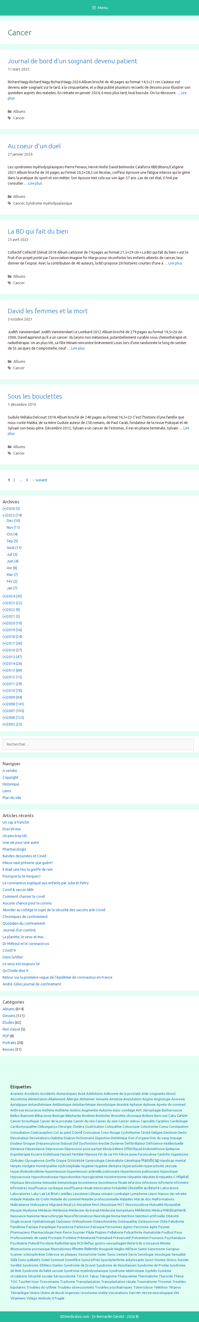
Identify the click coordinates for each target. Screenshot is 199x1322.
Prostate (55, 1238)
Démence (17, 1149)
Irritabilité (119, 1188)
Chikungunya (47, 1127)
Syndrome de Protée (153, 1265)
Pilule (90, 1232)
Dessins (9, 1016)
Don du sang (159, 1138)
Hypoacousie (20, 1177)
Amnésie (116, 1099)
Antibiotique (62, 1104)
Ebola (107, 1149)
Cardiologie (179, 1121)
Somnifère (73, 1260)
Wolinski (44, 1298)
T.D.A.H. (82, 1276)
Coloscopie (131, 1127)
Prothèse (70, 1238)
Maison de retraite (172, 1194)
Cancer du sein (107, 1121)
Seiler (101, 1254)
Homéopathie (46, 1166)
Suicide (183, 1260)
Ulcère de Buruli (52, 1293)
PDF (6, 1036)
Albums (19, 111)
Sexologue (162, 1254)
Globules (17, 1161)
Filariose (90, 1154)
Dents (182, 1133)
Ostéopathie (127, 1221)
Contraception (42, 1132)
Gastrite (163, 1154)
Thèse (179, 1276)
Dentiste (170, 1133)
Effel (128, 1149)
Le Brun (52, 1194)
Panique (32, 1227)
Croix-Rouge (110, 1133)
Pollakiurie (115, 1232)
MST (121, 1205)
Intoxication (102, 1188)
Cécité (146, 1132)
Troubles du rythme (41, 1287)
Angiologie (162, 1099)
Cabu (172, 1116)
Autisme (105, 1110)
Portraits (9, 1043)
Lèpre (152, 1194)
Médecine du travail (84, 1210)
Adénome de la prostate (122, 1094)
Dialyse (69, 1138)
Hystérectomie (115, 1177)
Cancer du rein (84, 1121)
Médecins (143, 1210)
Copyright (10, 777)
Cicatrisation (94, 1127)
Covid (77, 1132)
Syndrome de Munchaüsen (116, 1265)
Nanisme (33, 1216)
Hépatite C (167, 1177)
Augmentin (90, 1110)
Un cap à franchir (16, 822)
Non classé (11, 1029)
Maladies (126, 1199)
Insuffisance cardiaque (45, 1188)
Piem (58, 1232)
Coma (163, 1127)
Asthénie (62, 1110)
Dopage (176, 1138)
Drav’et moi (12, 829)
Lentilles (65, 1194)
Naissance (18, 1216)
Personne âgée (146, 1227)
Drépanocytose (48, 1143)
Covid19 (9, 950)
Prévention (140, 1238)
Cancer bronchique (24, 1121)
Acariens (17, 1094)
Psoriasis (157, 1238)
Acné (82, 1094)
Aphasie (136, 1105)
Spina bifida (90, 1260)
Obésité (172, 1216)
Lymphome (138, 1194)
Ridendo (91, 1249)
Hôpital (182, 1177)
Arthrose (17, 1110)
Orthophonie (82, 1221)
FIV (115, 1154)
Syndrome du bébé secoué (42, 1271)
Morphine (84, 1205)
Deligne (157, 1133)
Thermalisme (148, 1276)
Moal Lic (69, 1205)
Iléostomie (33, 1183)
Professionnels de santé (28, 1238)
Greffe (50, 1161)
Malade (16, 1199)
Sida (13, 1260)
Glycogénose (35, 1161)
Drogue (29, 1143)
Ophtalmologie (43, 1221)
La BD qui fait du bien (38, 231)
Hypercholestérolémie (27, 1171)
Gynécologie (95, 1160)
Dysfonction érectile (94, 1143)
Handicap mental (173, 1160)
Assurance (33, 1110)
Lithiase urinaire (101, 1194)
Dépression (55, 1149)
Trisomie (165, 1281)
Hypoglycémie (92, 1177)
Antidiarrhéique (84, 1105)
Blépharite (73, 1116)
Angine (147, 1099)
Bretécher (103, 1116)
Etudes (8, 1022)
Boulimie (88, 1116)
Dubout (66, 1143)
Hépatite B (150, 1177)
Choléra (78, 1127)
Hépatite (134, 1177)
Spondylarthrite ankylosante (122, 1260)
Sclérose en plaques (61, 1254)
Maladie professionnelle (100, 1199)
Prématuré (104, 1238)
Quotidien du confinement (24, 923)
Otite (164, 1221)
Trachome (67, 1282)
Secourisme (87, 1254)
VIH (176, 1293)
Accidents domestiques (58, 1093)
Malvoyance (39, 1205)
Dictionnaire (85, 1138)
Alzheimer (87, 1099)
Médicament (174, 1210)
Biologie (58, 1116)
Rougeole (106, 1249)
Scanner (16, 1254)
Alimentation (37, 1099)
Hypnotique (169, 1171)
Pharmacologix (14, 849)
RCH (80, 1243)
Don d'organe (138, 1138)
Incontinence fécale (112, 1183)
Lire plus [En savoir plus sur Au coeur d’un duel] (35, 183)
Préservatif (122, 1238)
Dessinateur (19, 1138)
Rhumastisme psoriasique (30, 1249)
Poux (178, 1232)
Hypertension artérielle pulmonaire (93, 1171)
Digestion (102, 1138)
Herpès (16, 1166)
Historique (11, 784)
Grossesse (75, 1160)
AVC (139, 1110)
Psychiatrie (18, 1243)
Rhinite (165, 1243)
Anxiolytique (106, 1105)
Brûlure (147, 1116)
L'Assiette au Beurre (144, 1188)
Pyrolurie (47, 1243)
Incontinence (88, 1182)
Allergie (72, 1099)
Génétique (132, 1161)
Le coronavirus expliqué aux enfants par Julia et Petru (46, 883)
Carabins (162, 1121)
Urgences (72, 1293)
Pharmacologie (42, 1232)
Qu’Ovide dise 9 (15, 971)
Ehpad (137, 1149)
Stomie (160, 1260)
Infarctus (134, 1183)
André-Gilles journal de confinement (32, 984)
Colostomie (149, 1127)
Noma (115, 1216)
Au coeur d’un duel (34, 146)
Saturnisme (156, 1249)
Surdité (16, 1265)
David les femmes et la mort (48, 311)
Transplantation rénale (118, 1282)
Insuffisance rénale (78, 1188)
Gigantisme (179, 1154)
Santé (142, 1249)
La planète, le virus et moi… (25, 937)
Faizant (65, 1154)
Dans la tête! (13, 957)
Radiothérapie (65, 1243)
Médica (157, 1210)
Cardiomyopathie (23, 1127)
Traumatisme (147, 1282)
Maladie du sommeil (65, 1199)
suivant (39, 480)
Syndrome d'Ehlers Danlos (43, 1265)
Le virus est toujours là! (21, 964)
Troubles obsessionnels (75, 1287)
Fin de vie (105, 1154)
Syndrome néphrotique (126, 1271)
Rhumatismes (61, 1249)
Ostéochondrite (105, 1221)
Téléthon (161, 1287)
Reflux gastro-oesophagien (105, 1243)
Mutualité (156, 1205)
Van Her (135, 1293)
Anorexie (178, 1099)
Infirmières (18, 1188)
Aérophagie (152, 1110)
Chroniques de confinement (25, 917)
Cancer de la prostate (56, 1121)
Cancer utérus (129, 1121)
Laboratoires (20, 1194)
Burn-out (161, 1116)
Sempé (121, 1254)
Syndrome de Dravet (80, 1265)
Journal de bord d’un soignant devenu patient (72, 61)
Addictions (94, 1094)
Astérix (75, 1110)
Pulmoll (33, 1243)
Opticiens (63, 1221)
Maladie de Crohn (36, 1199)
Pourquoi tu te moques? (22, 876)
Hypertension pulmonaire (139, 1171)
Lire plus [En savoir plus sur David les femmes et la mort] (78, 348)
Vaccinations (118, 1293)
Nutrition (127, 1216)
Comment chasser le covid (24, 896)
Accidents (31, 1094)
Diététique (119, 1138)
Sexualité (179, 1254)
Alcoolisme (18, 1099)
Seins (111, 1254)
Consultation (20, 1133)
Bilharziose (43, 1116)
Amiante (102, 1099)
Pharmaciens (20, 1232)
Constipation (178, 1127)
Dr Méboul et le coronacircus (26, 944)
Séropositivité (64, 1276)
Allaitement (57, 1099)
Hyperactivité (132, 1166)
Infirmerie (165, 1183)
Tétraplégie (19, 1293)
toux (35, 1282)
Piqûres (101, 1232)
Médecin (45, 1210)
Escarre (36, 1154)
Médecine (60, 1210)
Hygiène (87, 1166)
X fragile (58, 1298)
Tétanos (174, 1287)
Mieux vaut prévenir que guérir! (28, 863)
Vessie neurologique (157, 1293)
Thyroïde (166, 1276)
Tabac (94, 1276)
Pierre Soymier (74, 1232)
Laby (35, 1194)
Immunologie (67, 1183)
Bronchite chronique (126, 1116)
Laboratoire (169, 1188)
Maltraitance (20, 1205)
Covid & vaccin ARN (18, 890)
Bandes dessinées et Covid (24, 856)
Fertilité (78, 1154)
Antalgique (18, 1105)
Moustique (108, 1205)
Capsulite (148, 1121)
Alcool (170, 1093)
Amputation (132, 1099)
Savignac (173, 1249)
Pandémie (17, 1227)
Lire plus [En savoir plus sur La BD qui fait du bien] (175, 263)
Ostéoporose (148, 1221)
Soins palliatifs (29, 1260)
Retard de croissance (143, 1243)
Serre (132, 1254)
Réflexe (131, 1249)
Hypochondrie (70, 1177)
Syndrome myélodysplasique (49, 203)
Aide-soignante (153, 1094)
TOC (14, 1282)
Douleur (16, 1143)
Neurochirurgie (52, 1216)
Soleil (45, 1260)
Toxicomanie (49, 1282)
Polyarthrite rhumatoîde (142, 1232)
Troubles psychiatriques (113, 1287)
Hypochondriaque (45, 1177)
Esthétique (51, 1154)
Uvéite (103, 1293)
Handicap (150, 1160)
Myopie (16, 1210)
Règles (119, 1249)
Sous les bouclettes (35, 396)
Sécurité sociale (40, 1276)
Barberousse (172, 1110)
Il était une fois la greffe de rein (28, 869)
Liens (7, 791)
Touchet (24, 1282)
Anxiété (123, 1105)
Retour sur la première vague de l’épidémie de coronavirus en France (57, 977)
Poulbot (167, 1232)
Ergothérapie (20, 1154)
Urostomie (89, 1293)
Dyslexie (117, 1143)
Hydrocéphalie (69, 1166)
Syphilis (151, 1271)
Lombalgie (121, 1194)
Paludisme (176, 1221)
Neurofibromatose (78, 1216)
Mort (96, 1205)
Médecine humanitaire (117, 1210)
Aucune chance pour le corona (27, 903)
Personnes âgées (119, 1227)
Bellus (15, 1116)
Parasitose (65, 1227)
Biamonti (27, 1116)
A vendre (10, 771)
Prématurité (86, 1238)
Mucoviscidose (136, 1204)
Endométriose (154, 1149)
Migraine (56, 1205)
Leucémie (80, 1194)
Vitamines (18, 1298)
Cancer (19, 118)
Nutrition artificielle (150, 1216)
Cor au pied (62, 1133)
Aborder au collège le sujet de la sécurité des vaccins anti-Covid (54, 910)
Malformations (163, 1199)
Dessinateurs (40, 1138)
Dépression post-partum (83, 1149)
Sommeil (57, 1260)
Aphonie (149, 1105)
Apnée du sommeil (171, 1105)
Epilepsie (173, 1149)
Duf (75, 1143)
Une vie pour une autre (21, 842)
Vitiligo (31, 1298)
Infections (150, 1183)
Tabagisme (108, 1276)
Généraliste (114, 1160)
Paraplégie (47, 1227)
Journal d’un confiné (19, 930)
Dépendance (35, 1149)
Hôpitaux (17, 1183)
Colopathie (113, 1127)
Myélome (30, 1210)
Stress (171, 1260)
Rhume (77, 1249)
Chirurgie (65, 1127)
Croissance (91, 1133)
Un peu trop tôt (15, 836)
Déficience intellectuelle (164, 1143)
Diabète (57, 1138)
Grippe (61, 1161)
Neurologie (102, 1216)
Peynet (163, 1227)
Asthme (48, 1110)
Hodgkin (28, 1166)
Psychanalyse (175, 1238)
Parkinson (82, 1227)
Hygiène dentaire (108, 1166)
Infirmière (181, 1183)
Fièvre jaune (128, 1154)
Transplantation (88, 1282)
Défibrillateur (135, 1143)
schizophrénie (34, 1254)
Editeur (118, 1149)
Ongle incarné (20, 1221)
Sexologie (146, 1254)
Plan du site (12, 798)
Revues (9, 1049)
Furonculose (147, 1154)
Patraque (97, 1227)
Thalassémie (127, 1276)
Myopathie (172, 1205)
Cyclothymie (130, 1133)
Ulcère (35, 1293)
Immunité (49, 1183)
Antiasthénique (40, 1105)
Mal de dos (142, 1199)
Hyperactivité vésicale (160, 1166)
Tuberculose (143, 1287)
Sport (149, 1260)
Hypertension (55, 1171)
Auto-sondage (124, 1110)
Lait (42, 1194)
